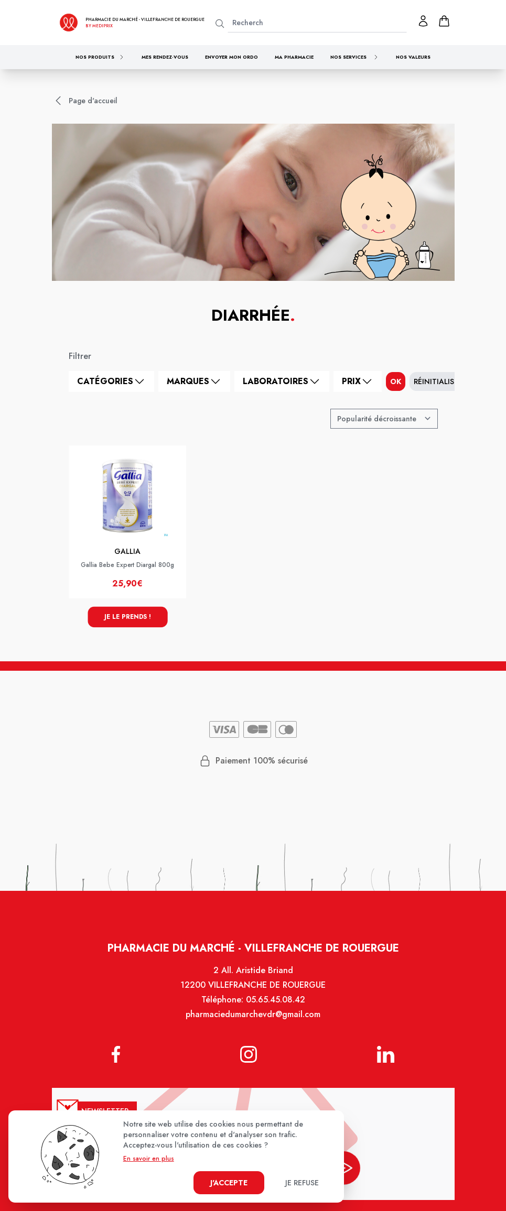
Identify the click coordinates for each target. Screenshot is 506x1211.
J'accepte (228, 1182)
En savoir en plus (148, 1158)
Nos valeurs (413, 56)
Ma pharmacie (294, 56)
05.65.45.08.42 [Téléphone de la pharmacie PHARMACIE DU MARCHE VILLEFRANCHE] (275, 1007)
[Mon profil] (423, 21)
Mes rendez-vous (165, 56)
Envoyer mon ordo (231, 56)
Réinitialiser (438, 381)
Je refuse (302, 1182)
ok (395, 381)
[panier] (444, 21)
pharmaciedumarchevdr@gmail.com (253, 1021)
